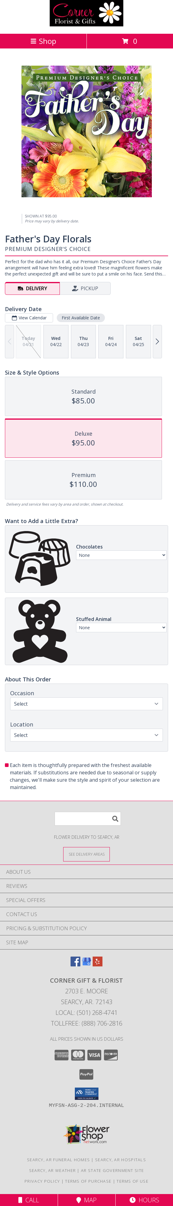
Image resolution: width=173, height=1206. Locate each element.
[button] (86, 1094)
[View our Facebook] (75, 964)
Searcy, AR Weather (52, 1170)
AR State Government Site (112, 1170)
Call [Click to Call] (28, 1200)
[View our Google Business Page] (86, 964)
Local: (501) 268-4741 (86, 1012)
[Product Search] (88, 819)
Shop (43, 41)
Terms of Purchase (88, 1181)
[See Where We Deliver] (86, 854)
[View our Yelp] (97, 964)
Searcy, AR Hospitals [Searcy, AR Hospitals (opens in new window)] (120, 1159)
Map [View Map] (86, 1200)
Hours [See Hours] (144, 1200)
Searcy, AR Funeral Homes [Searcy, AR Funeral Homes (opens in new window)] (58, 1159)
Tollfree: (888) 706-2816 (86, 1023)
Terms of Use (132, 1181)
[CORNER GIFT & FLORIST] (86, 25)
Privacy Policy (42, 1181)
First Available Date (81, 318)
